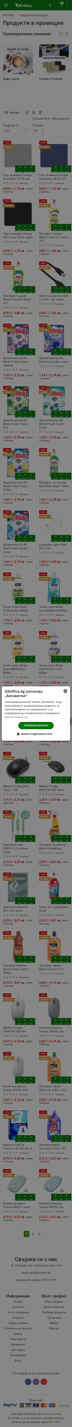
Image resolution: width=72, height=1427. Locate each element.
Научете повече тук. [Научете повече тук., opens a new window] (16, 717)
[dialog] (36, 713)
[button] (36, 734)
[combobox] (65, 691)
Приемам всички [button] (36, 725)
